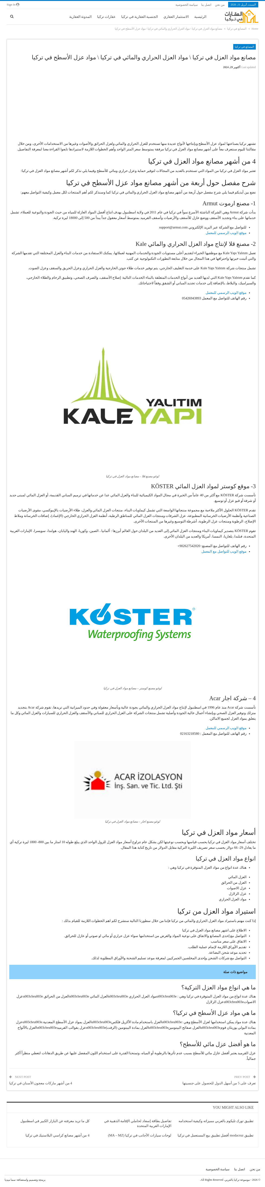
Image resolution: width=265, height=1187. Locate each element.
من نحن (220, 4)
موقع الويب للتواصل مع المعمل (223, 551)
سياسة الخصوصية (187, 4)
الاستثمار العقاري (176, 17)
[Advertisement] (132, 105)
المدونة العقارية (80, 17)
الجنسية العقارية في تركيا (139, 17)
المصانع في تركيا (244, 46)
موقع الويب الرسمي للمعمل (226, 233)
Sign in (13, 4)
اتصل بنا (206, 4)
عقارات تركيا (106, 17)
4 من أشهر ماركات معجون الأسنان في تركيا (40, 1083)
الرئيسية (200, 17)
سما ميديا (10, 1179)
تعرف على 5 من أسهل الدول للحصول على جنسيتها (219, 1083)
